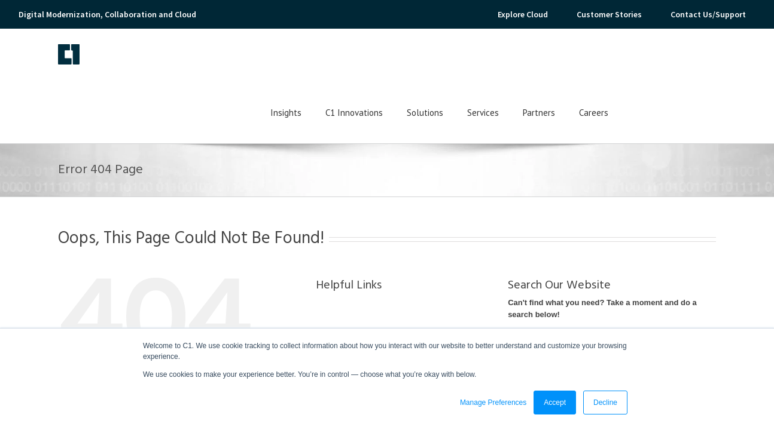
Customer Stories (609, 14)
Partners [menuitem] (634, 61)
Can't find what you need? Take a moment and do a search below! (602, 257)
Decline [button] (605, 402)
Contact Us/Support (708, 14)
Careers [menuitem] (689, 61)
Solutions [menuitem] (520, 61)
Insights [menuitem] (381, 61)
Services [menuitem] (579, 61)
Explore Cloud (523, 14)
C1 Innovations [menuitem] (450, 61)
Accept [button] (555, 402)
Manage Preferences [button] (493, 402)
